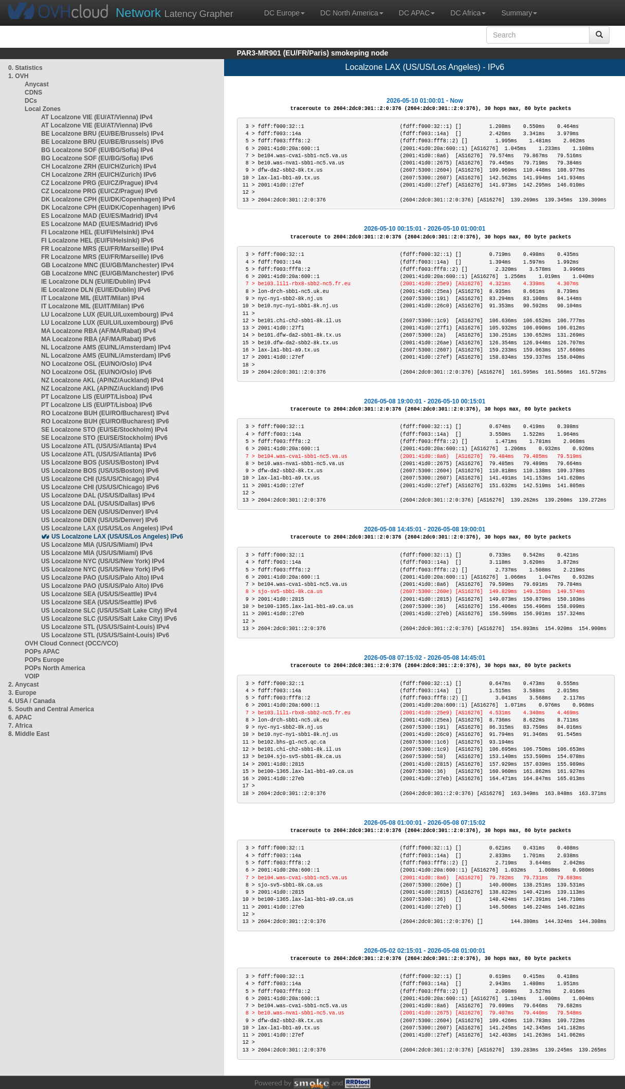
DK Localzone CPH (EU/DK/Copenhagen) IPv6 (108, 207)
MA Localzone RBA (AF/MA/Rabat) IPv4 (98, 331)
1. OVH (18, 76)
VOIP (32, 676)
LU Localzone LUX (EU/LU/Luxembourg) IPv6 (107, 322)
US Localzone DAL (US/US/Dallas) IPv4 (98, 495)
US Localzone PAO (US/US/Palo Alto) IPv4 (102, 577)
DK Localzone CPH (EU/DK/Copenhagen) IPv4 (108, 199)
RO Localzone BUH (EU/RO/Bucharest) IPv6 (105, 421)
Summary (519, 13)
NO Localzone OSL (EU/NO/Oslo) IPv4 (96, 363)
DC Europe (284, 13)
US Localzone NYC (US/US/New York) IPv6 (102, 569)
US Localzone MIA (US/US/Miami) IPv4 (97, 544)
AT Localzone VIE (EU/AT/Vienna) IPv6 (97, 125)
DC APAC (417, 13)
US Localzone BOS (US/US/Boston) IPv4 (100, 462)
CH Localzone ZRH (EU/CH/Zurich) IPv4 (98, 166)
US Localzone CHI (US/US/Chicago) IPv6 (100, 487)
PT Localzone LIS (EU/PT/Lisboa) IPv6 (96, 405)
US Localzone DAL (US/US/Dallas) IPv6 (98, 503)
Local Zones (43, 109)
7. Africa (20, 725)
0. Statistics (25, 67)
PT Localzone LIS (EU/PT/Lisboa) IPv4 (96, 396)
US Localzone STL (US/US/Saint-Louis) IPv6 (105, 635)
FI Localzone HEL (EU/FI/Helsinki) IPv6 (97, 240)
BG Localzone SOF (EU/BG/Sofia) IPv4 (97, 150)
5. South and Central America (51, 709)
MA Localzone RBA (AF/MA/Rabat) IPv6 (98, 339)
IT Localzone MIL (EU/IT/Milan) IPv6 (92, 306)
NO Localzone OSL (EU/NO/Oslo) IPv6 (96, 372)
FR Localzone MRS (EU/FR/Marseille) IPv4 (102, 248)
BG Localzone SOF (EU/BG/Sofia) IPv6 (97, 158)
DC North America (351, 13)
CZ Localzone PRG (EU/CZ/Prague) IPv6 (99, 191)
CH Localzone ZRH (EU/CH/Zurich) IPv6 (98, 174)
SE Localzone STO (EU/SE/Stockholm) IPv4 (104, 429)
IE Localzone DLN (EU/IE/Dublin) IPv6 (96, 289)
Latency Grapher (174, 13)
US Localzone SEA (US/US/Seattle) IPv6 (99, 602)
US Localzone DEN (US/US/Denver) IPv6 (99, 520)
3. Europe (22, 692)
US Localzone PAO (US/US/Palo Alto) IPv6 (102, 585)
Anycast (37, 84)
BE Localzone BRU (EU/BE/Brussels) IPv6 (102, 141)
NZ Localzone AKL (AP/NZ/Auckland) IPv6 (102, 388)
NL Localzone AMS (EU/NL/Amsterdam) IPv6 (106, 355)
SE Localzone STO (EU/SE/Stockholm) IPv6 (104, 437)
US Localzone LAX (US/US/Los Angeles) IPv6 (117, 536)
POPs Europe (44, 659)
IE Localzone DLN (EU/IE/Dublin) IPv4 (96, 281)
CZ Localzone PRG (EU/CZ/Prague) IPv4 (99, 183)
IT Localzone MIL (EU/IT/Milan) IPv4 (92, 298)
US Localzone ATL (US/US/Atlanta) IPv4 (98, 446)
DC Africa (468, 13)
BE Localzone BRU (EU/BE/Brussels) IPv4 (102, 133)
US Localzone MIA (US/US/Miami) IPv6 (97, 553)
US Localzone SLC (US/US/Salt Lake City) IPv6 (109, 618)
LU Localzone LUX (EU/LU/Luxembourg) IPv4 (107, 314)
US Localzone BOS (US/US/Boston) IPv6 (100, 470)
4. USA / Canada (32, 701)
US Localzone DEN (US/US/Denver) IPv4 (99, 511)
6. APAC (20, 717)
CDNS (33, 92)
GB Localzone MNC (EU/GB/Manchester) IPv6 (107, 273)
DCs (31, 100)
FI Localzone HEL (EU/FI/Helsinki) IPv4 (97, 232)
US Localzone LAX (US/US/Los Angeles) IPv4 (107, 528)
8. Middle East (28, 733)
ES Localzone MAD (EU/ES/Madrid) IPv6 (99, 224)
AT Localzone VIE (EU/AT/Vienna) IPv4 (97, 117)
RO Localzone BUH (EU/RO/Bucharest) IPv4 (105, 413)
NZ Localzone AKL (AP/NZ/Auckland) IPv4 (102, 380)
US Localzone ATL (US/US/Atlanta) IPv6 (98, 454)
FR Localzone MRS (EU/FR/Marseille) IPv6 (102, 257)
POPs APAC (42, 651)
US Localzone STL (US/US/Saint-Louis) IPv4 (105, 627)
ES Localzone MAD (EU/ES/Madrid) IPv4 (99, 215)
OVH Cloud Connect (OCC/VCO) (71, 643)
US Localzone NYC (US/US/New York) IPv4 (102, 561)
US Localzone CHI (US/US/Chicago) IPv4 (100, 479)
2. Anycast (23, 684)
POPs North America (55, 668)
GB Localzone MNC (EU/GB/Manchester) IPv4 (107, 265)
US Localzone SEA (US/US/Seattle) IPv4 (99, 594)
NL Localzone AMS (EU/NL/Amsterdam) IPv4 (106, 347)
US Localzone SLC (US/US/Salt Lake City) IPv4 (109, 610)
